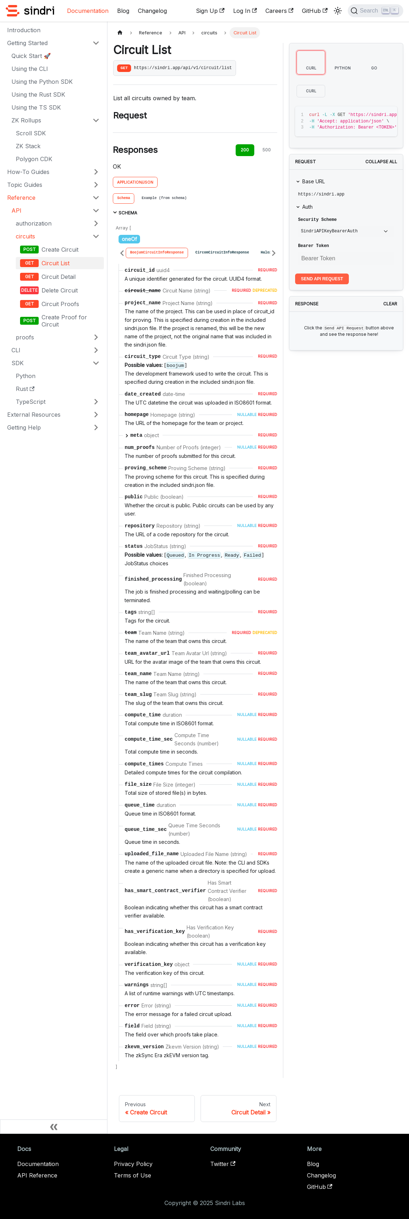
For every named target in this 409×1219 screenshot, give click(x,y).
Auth (307, 207)
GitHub (314, 10)
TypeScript (30, 401)
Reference (21, 197)
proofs (25, 337)
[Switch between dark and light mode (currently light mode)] (337, 10)
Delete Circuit (60, 290)
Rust (25, 388)
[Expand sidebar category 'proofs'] (96, 337)
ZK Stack (28, 146)
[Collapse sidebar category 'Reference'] (96, 197)
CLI (15, 350)
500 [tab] (267, 150)
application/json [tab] (135, 182)
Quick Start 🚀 (31, 55)
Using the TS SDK (36, 107)
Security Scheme (317, 219)
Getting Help (24, 427)
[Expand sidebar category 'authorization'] (96, 223)
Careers (279, 10)
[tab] (123, 198)
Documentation (88, 10)
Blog (123, 10)
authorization (34, 223)
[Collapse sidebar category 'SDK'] (96, 363)
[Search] (375, 10)
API (16, 210)
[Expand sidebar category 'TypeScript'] (96, 401)
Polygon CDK (34, 159)
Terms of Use (132, 1175)
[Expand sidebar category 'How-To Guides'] (96, 172)
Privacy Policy (133, 1163)
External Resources (34, 414)
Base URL (313, 181)
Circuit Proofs (60, 304)
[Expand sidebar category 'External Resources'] (96, 414)
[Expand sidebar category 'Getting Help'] (96, 427)
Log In (245, 10)
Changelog (152, 10)
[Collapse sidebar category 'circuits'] (96, 236)
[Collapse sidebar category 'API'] (96, 210)
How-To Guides (28, 171)
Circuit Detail (59, 276)
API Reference (37, 1175)
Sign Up (210, 10)
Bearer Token (313, 245)
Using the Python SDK (42, 81)
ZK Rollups (26, 120)
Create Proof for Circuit (64, 321)
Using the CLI (29, 68)
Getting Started (27, 43)
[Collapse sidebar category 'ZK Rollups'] (96, 120)
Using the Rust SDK (38, 94)
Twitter (222, 1163)
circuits (25, 236)
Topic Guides (24, 184)
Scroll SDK (31, 133)
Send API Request (322, 278)
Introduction (23, 30)
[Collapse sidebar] (53, 1126)
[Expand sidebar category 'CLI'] (96, 350)
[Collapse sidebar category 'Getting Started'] (96, 43)
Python (25, 375)
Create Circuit (60, 249)
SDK (17, 363)
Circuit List (55, 263)
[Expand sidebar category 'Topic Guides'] (96, 184)
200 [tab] (245, 150)
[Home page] (120, 32)
